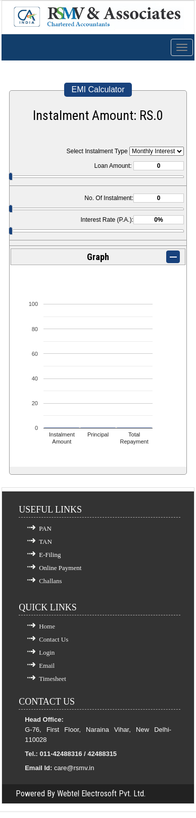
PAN (45, 528)
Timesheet (52, 678)
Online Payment (60, 568)
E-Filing (50, 554)
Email (47, 665)
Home (47, 626)
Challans (50, 581)
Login (47, 652)
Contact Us (53, 639)
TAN (45, 541)
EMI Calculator (98, 89)
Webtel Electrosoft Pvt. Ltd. (101, 793)
